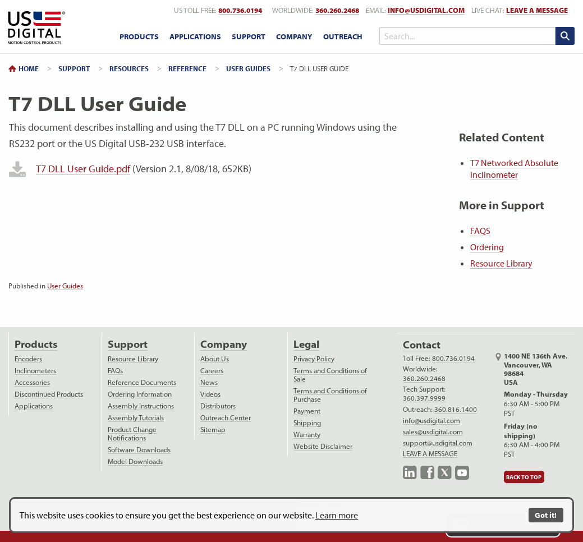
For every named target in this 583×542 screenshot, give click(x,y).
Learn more (336, 515)
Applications (34, 406)
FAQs (115, 370)
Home (29, 68)
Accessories (32, 382)
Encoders (28, 359)
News (209, 382)
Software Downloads (139, 449)
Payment (306, 411)
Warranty (306, 434)
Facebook (427, 473)
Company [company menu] (294, 36)
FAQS (480, 230)
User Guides (248, 68)
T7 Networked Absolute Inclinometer (514, 168)
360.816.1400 (455, 409)
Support (74, 68)
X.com (445, 473)
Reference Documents (142, 382)
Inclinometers (35, 370)
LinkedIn (410, 473)
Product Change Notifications (132, 433)
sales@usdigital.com (433, 432)
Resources (129, 68)
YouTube (462, 473)
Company (223, 344)
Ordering (487, 246)
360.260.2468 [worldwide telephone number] (337, 10)
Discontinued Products (49, 394)
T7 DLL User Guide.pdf (83, 168)
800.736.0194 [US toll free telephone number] (240, 10)
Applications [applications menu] (195, 36)
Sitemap (213, 429)
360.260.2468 (424, 378)
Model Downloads (135, 461)
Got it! (546, 514)
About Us (214, 359)
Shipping (307, 423)
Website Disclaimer (322, 446)
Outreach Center (225, 418)
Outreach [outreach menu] (342, 36)
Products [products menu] (139, 36)
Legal (306, 344)
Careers (211, 370)
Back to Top (523, 477)
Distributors (218, 406)
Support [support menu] (248, 36)
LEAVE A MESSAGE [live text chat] (537, 10)
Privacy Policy (313, 359)
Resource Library (501, 263)
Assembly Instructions (141, 406)
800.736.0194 (453, 358)
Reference (187, 68)
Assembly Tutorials (136, 418)
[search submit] (565, 36)
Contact (421, 344)
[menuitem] (139, 37)
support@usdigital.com (437, 443)
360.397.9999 (424, 398)
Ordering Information (140, 394)
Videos (210, 394)
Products (36, 344)
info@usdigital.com (426, 10)
